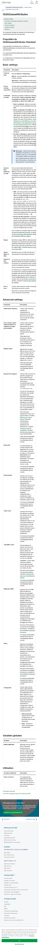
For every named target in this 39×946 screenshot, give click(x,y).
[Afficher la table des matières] (3, 7)
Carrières (6, 915)
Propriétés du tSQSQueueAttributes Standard (16, 21)
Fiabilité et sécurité (9, 880)
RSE (5, 906)
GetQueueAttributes (32, 280)
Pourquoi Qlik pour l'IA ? (10, 887)
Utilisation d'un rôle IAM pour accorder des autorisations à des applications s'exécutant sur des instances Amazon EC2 (26, 122)
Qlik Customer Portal (10, 839)
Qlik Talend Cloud (9, 854)
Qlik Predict (7, 868)
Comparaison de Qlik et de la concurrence (16, 889)
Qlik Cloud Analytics (9, 863)
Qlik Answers (7, 865)
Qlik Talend (7, 852)
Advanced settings (9, 25)
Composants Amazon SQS (11, 9)
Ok (19, 940)
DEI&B (5, 908)
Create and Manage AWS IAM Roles (22, 234)
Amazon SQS (28, 7)
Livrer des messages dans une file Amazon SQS (16, 793)
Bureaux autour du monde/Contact (13, 919)
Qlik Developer (8, 833)
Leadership (7, 904)
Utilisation (7, 29)
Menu (36, 3)
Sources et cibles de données (12, 894)
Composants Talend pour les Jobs (14, 7)
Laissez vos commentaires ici (13, 812)
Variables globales (9, 27)
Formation (7, 835)
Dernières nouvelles (9, 917)
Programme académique (11, 910)
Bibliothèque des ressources (12, 842)
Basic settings (8, 23)
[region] (19, 936)
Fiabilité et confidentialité (11, 882)
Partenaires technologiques (12, 891)
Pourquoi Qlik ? (8, 878)
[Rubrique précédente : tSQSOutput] (10, 819)
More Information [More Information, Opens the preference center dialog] (19, 944)
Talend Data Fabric (9, 857)
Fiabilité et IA (7, 884)
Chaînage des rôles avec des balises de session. (27, 575)
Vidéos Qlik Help (8, 830)
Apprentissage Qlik (9, 837)
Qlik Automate (8, 870)
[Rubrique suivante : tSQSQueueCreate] (29, 819)
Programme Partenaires (10, 913)
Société (6, 901)
